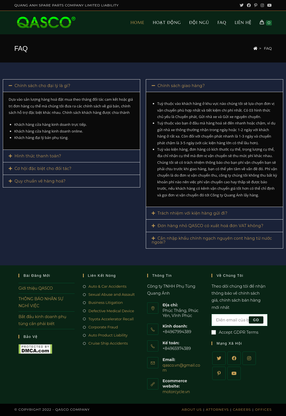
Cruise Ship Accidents (108, 343)
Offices (263, 409)
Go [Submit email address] (256, 320)
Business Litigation (106, 302)
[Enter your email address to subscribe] (239, 320)
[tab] (71, 86)
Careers (242, 409)
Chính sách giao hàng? (181, 85)
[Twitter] (219, 358)
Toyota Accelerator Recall (111, 319)
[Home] (255, 48)
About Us (192, 409)
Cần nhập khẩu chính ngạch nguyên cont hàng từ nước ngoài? (212, 240)
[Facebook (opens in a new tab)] (248, 5)
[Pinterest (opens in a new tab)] (255, 5)
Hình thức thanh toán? (38, 155)
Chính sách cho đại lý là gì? (42, 85)
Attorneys (217, 409)
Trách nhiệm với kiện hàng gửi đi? (192, 213)
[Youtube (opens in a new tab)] (269, 5)
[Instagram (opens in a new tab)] (262, 5)
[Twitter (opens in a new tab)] (241, 5)
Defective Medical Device (111, 311)
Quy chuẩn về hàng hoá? (40, 181)
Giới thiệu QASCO (35, 288)
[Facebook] (234, 358)
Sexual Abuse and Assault (112, 294)
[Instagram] (249, 358)
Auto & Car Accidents (108, 286)
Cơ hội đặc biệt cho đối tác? (43, 168)
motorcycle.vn (176, 391)
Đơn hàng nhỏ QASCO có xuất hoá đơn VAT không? (210, 225)
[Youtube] (234, 373)
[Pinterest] (219, 373)
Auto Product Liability (108, 335)
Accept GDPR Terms (234, 332)
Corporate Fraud (103, 327)
